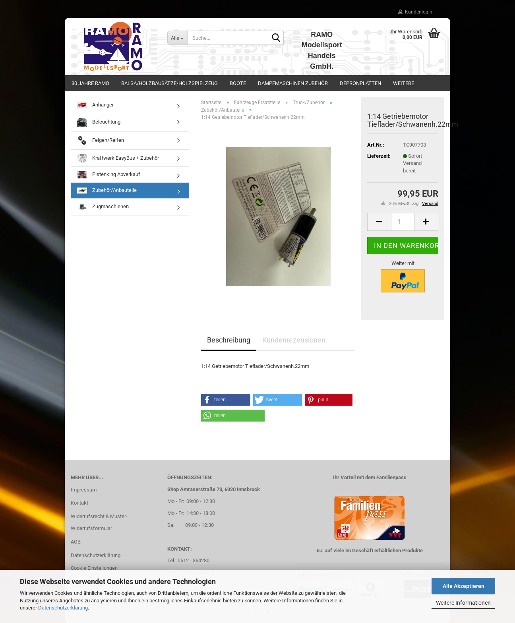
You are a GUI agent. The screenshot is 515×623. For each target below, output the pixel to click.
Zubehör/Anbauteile (107, 190)
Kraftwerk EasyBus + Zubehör (118, 158)
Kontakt (79, 503)
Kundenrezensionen (293, 340)
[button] (379, 222)
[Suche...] (177, 38)
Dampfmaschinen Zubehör (293, 83)
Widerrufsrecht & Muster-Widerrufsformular (99, 522)
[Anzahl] (402, 222)
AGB (76, 542)
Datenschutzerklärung (63, 608)
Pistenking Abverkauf (108, 174)
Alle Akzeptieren (463, 586)
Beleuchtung (98, 122)
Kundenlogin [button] (415, 12)
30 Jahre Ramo (90, 83)
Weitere (403, 83)
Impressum (84, 490)
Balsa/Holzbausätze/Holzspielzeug (169, 83)
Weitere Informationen (463, 603)
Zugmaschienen (103, 207)
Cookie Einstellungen (94, 568)
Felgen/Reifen (100, 140)
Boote (238, 83)
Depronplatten (360, 83)
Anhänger (95, 105)
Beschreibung (228, 340)
